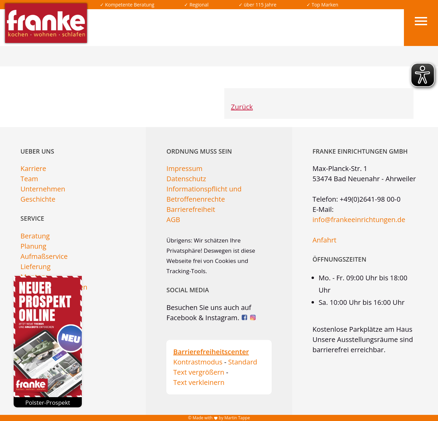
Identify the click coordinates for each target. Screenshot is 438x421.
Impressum (184, 168)
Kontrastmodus (197, 362)
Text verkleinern (198, 382)
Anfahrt (324, 240)
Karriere (33, 168)
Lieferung (35, 266)
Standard (242, 362)
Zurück (242, 106)
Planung (33, 246)
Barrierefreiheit (190, 209)
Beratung (35, 235)
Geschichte (37, 199)
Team (29, 178)
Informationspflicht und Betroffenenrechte (203, 194)
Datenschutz (186, 178)
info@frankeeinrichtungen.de (359, 219)
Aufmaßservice (44, 256)
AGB (173, 219)
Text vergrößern (198, 372)
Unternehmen (42, 188)
